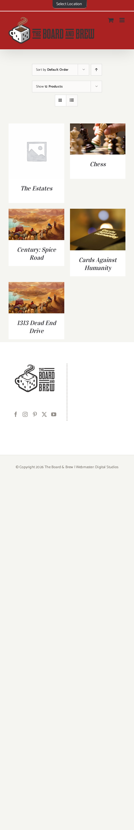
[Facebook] (15, 414)
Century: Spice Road (36, 253)
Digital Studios (106, 467)
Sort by (52, 69)
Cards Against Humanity (98, 264)
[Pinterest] (34, 414)
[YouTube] (53, 414)
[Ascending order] (96, 70)
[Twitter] (44, 414)
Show (49, 86)
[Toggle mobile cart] (111, 20)
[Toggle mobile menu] (122, 20)
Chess (98, 164)
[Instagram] (25, 414)
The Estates (36, 188)
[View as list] (71, 100)
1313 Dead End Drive (36, 327)
